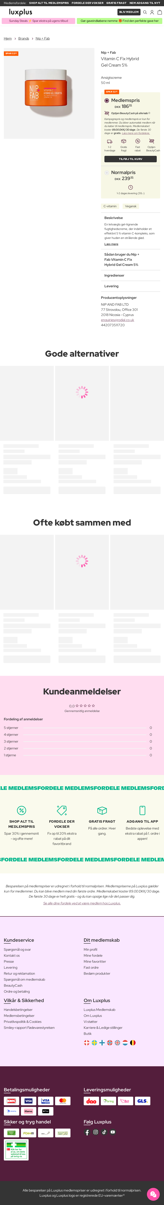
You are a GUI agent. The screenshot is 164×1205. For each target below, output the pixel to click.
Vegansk (130, 206)
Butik (88, 1033)
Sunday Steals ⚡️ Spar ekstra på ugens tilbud (38, 21)
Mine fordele (93, 955)
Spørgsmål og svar (17, 949)
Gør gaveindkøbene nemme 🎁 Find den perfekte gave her (120, 21)
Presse (9, 961)
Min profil (90, 949)
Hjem (8, 38)
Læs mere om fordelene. (136, 133)
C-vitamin (110, 206)
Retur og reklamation (19, 973)
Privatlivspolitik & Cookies (22, 1021)
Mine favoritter (95, 961)
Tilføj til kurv (130, 159)
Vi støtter (91, 1021)
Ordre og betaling (17, 991)
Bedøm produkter (97, 973)
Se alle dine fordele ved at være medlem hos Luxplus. (82, 903)
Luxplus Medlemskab (99, 1009)
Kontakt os (12, 955)
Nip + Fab (43, 38)
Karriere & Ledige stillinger (103, 1027)
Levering (10, 967)
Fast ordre (91, 967)
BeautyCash (13, 985)
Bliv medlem (129, 12)
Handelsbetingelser (18, 1009)
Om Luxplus (93, 1015)
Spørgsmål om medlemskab (24, 979)
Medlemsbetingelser (19, 1015)
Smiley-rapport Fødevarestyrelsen (29, 1027)
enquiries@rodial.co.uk (117, 320)
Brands (23, 38)
